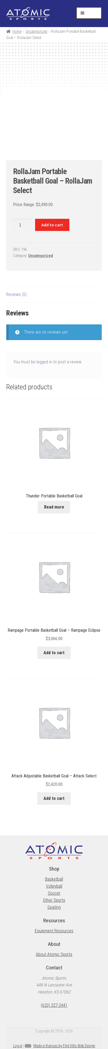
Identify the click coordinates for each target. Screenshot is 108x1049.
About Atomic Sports (54, 954)
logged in (44, 361)
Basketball (54, 879)
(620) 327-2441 (54, 1005)
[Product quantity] (22, 225)
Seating (54, 907)
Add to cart (52, 224)
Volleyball (54, 886)
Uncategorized (36, 31)
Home (17, 31)
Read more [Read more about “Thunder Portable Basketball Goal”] (54, 507)
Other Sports (54, 900)
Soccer (54, 893)
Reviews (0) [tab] (16, 294)
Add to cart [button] (54, 652)
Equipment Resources (54, 930)
